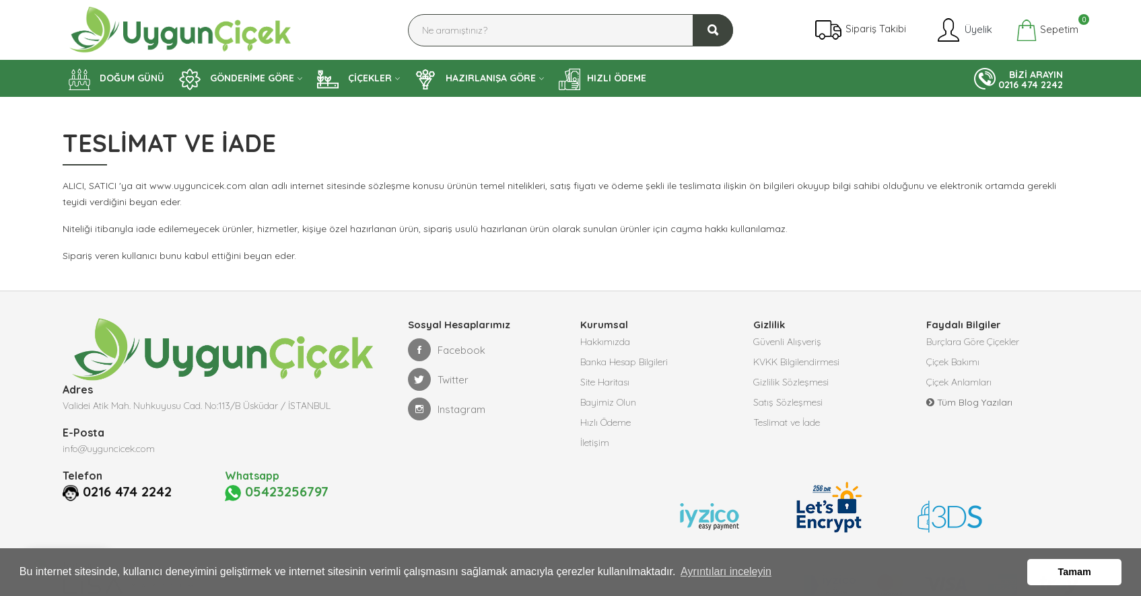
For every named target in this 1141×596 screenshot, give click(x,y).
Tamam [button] (1074, 571)
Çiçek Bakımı (952, 362)
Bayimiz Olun (608, 402)
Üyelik (963, 30)
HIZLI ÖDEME (602, 79)
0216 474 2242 (127, 492)
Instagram (446, 409)
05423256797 (277, 492)
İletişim (594, 443)
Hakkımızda (605, 342)
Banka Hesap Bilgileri (624, 362)
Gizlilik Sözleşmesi (791, 382)
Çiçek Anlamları (959, 382)
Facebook (446, 349)
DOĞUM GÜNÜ (116, 79)
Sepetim (1047, 30)
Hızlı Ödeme (605, 422)
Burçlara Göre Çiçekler (972, 342)
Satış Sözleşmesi (788, 402)
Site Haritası (604, 382)
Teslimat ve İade (786, 422)
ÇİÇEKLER (354, 79)
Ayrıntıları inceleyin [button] (726, 571)
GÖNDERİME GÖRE (236, 79)
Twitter (438, 379)
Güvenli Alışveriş (787, 342)
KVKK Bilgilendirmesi (796, 362)
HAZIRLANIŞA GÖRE (475, 79)
